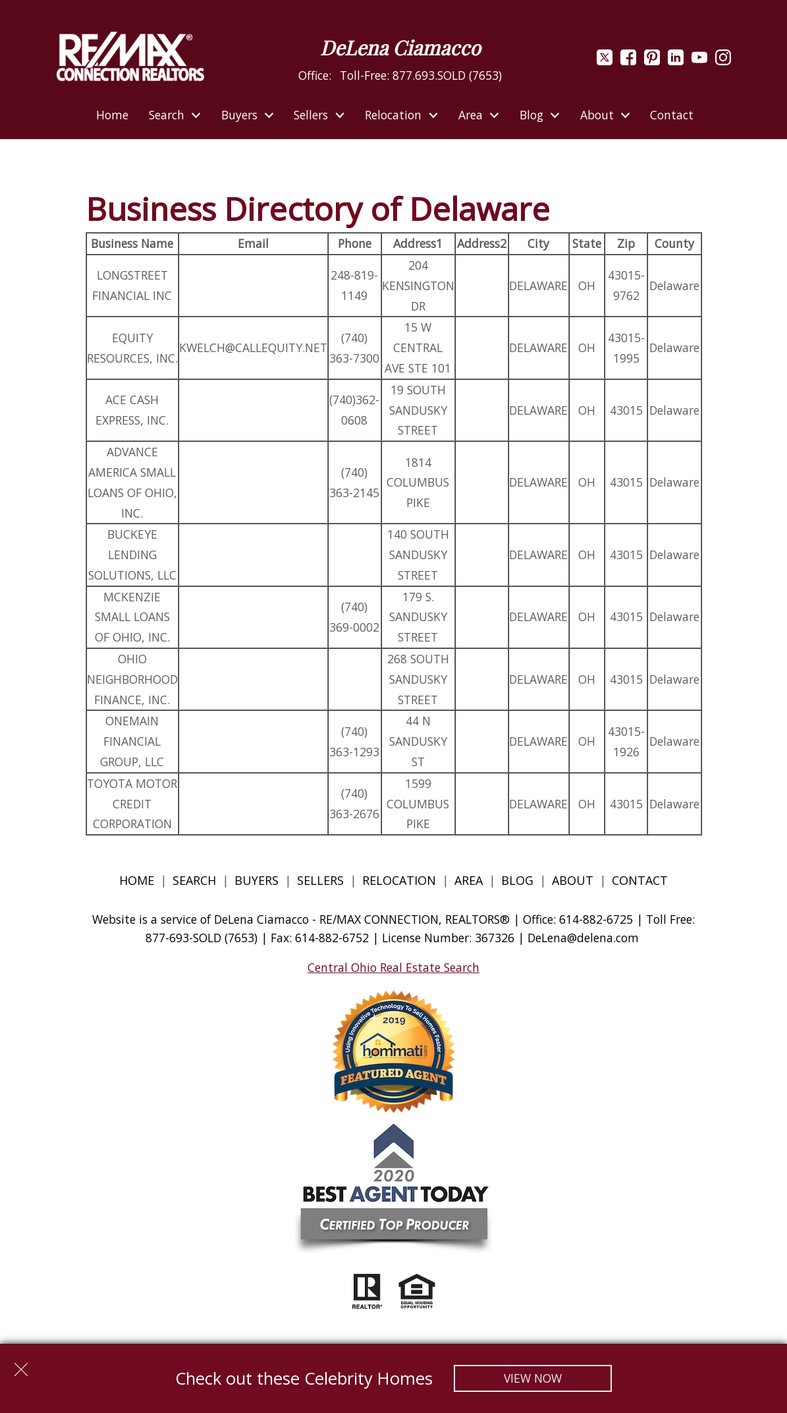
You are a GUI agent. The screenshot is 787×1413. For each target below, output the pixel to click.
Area (468, 880)
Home (112, 115)
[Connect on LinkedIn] (676, 61)
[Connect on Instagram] (723, 61)
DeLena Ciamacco (400, 47)
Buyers (256, 880)
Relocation (399, 880)
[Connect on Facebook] (628, 61)
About (572, 880)
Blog (519, 880)
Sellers (320, 880)
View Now (533, 1378)
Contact (671, 115)
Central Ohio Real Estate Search (393, 967)
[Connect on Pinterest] (652, 61)
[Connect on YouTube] (699, 61)
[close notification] (21, 1364)
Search (194, 880)
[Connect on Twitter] (604, 61)
